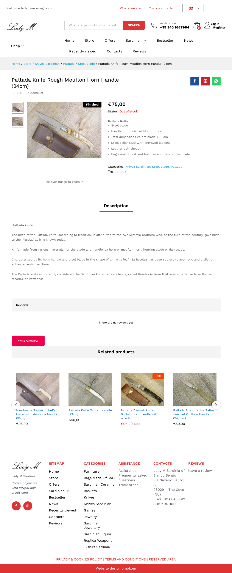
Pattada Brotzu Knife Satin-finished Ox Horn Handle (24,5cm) (194, 414)
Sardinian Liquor (98, 534)
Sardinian (59, 491)
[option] (38, 403)
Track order (128, 485)
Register (219, 27)
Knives (89, 497)
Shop (15, 46)
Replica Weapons (98, 540)
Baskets (90, 491)
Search (134, 25)
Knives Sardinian (137, 166)
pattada (120, 171)
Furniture (92, 471)
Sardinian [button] (134, 40)
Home (69, 40)
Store (89, 40)
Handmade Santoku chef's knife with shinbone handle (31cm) (36, 414)
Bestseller (165, 40)
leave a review (200, 471)
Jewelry (90, 517)
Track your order (161, 8)
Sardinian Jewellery (92, 525)
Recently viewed (82, 51)
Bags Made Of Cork (99, 478)
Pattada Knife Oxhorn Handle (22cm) (90, 412)
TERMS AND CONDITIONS (125, 559)
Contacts (114, 51)
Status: (113, 111)
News (188, 40)
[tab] (116, 208)
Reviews (139, 51)
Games (89, 510)
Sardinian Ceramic (99, 484)
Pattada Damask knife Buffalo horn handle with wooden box (139, 414)
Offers (110, 40)
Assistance (168, 23)
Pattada (176, 166)
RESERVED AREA (164, 559)
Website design (108, 568)
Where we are (130, 8)
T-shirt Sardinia (97, 547)
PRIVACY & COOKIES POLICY (77, 559)
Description (116, 206)
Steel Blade (160, 166)
